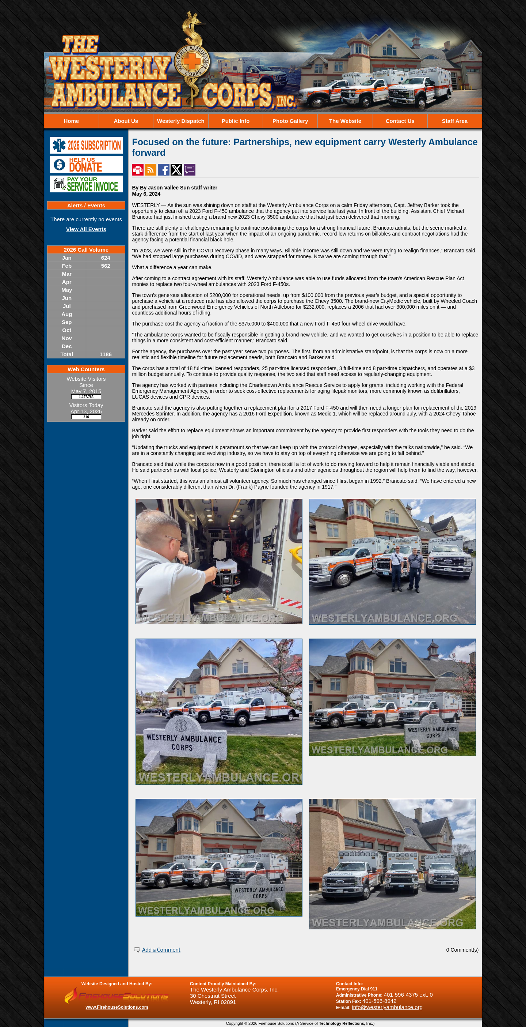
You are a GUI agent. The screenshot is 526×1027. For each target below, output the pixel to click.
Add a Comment (161, 949)
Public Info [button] (236, 121)
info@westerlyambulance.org (387, 1007)
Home (71, 121)
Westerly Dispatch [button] (181, 121)
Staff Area (455, 121)
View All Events (86, 229)
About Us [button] (126, 121)
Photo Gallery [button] (290, 121)
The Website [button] (345, 121)
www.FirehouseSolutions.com (117, 1007)
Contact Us (400, 121)
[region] (263, 121)
